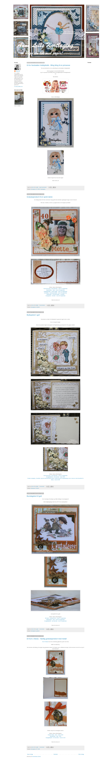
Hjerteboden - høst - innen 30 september (55, 619)
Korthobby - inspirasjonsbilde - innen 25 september (55, 292)
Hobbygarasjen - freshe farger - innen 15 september (55, 291)
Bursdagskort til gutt (34, 496)
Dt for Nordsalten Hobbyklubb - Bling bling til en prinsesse (48, 65)
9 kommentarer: (42, 305)
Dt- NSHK (38, 189)
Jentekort (38, 307)
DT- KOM (38, 749)
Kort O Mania (45, 641)
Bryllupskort (33, 488)
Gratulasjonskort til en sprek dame (39, 197)
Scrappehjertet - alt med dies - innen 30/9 (55, 477)
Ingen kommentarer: (43, 187)
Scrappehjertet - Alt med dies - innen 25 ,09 (55, 737)
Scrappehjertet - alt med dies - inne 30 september (55, 621)
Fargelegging (42, 189)
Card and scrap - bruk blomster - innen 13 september (55, 288)
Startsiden (56, 754)
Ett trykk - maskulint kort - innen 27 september (55, 618)
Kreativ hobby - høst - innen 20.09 (55, 734)
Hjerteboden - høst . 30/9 (55, 736)
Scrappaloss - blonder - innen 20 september (55, 295)
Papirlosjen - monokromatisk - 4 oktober (55, 294)
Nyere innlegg (30, 754)
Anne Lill (18, 71)
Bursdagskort (33, 189)
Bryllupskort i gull (33, 315)
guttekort (37, 630)
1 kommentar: (42, 486)
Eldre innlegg (81, 754)
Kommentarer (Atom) (36, 756)
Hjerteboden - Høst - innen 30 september (55, 290)
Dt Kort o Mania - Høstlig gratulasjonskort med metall (47, 639)
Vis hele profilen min (18, 86)
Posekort (37, 488)
